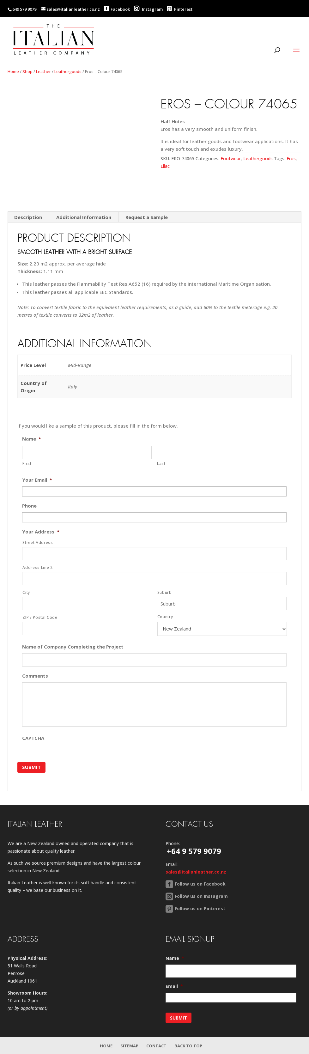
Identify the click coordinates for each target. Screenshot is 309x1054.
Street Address (37, 542)
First (26, 463)
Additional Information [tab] (83, 217)
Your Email (37, 480)
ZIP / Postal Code (39, 617)
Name (31, 439)
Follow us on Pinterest (200, 908)
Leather (43, 71)
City (26, 592)
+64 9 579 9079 (194, 850)
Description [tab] (28, 217)
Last (161, 463)
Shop (27, 71)
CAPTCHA (33, 738)
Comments (35, 676)
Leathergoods (68, 71)
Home (13, 71)
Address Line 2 (37, 567)
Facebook (120, 9)
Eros (291, 158)
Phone (29, 506)
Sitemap (129, 1045)
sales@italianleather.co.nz (196, 871)
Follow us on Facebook (200, 883)
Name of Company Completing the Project (73, 647)
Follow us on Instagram (201, 896)
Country (165, 616)
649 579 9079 (24, 9)
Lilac (165, 166)
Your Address (40, 532)
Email (174, 986)
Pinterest (179, 9)
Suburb (164, 592)
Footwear (231, 158)
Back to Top (188, 1045)
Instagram (148, 9)
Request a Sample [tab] (146, 217)
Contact (156, 1045)
